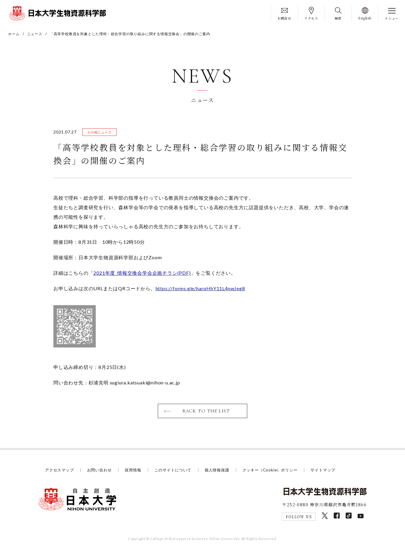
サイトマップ (322, 470)
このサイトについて (172, 470)
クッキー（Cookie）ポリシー (270, 470)
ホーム (13, 34)
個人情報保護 (217, 470)
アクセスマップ (59, 470)
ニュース (34, 34)
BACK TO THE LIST (206, 411)
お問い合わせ (99, 470)
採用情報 (133, 470)
